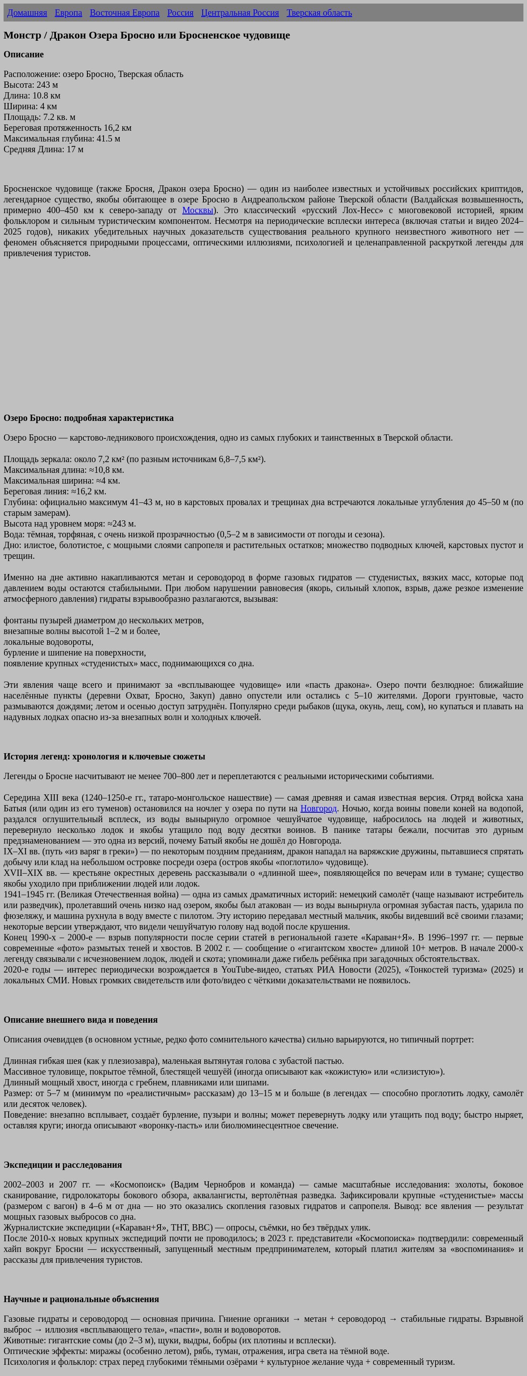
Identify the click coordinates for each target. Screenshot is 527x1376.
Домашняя (27, 12)
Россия (180, 12)
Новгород (319, 808)
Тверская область (319, 12)
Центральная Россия (240, 12)
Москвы (197, 210)
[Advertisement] (263, 340)
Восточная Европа (125, 12)
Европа (68, 12)
